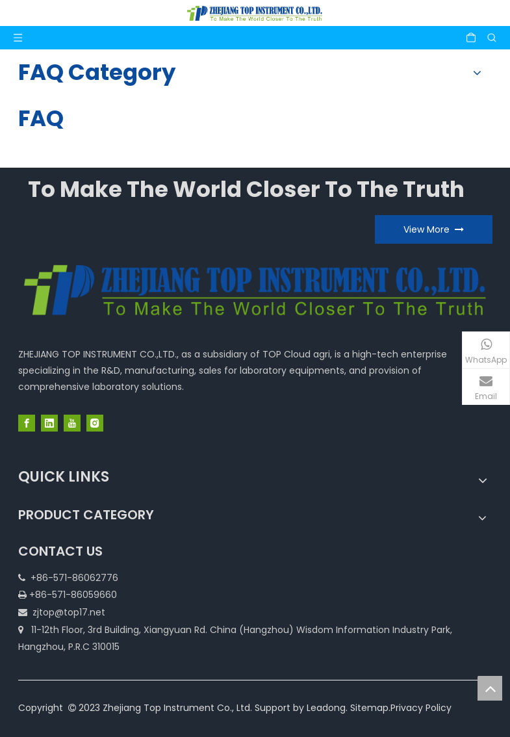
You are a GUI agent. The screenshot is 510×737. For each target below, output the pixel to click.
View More (433, 229)
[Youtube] (72, 423)
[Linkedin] (49, 423)
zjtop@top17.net (68, 612)
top (490, 688)
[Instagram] (94, 423)
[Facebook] (26, 423)
